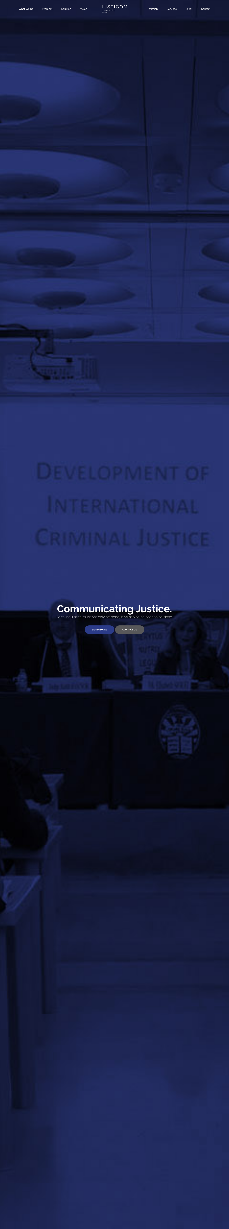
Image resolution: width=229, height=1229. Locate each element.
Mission (153, 9)
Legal (189, 9)
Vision (83, 9)
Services (171, 9)
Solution (66, 9)
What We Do (26, 9)
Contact (206, 9)
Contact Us (129, 629)
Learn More (99, 629)
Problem (47, 9)
